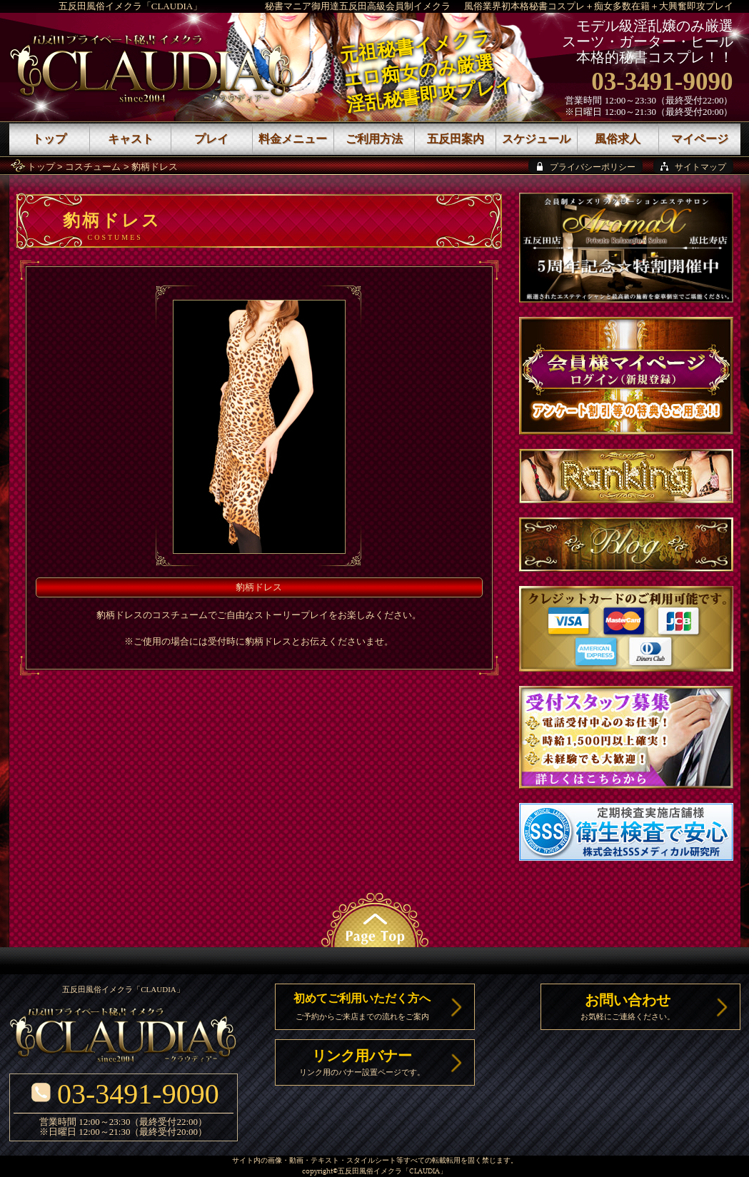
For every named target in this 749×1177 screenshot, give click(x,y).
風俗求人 (617, 139)
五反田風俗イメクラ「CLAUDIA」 (131, 6)
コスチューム (93, 166)
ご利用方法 (374, 139)
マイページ (699, 139)
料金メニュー (292, 139)
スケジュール (536, 139)
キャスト (131, 139)
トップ (41, 166)
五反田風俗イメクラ (370, 1172)
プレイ (211, 139)
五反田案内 (455, 139)
